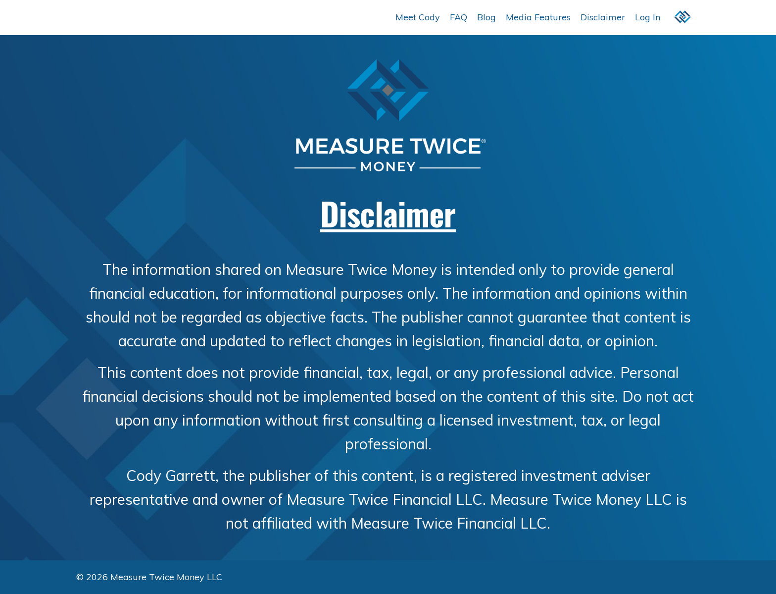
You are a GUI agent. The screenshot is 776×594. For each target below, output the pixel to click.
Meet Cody (417, 17)
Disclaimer (603, 17)
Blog (486, 17)
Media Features (538, 17)
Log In (647, 17)
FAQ (458, 17)
